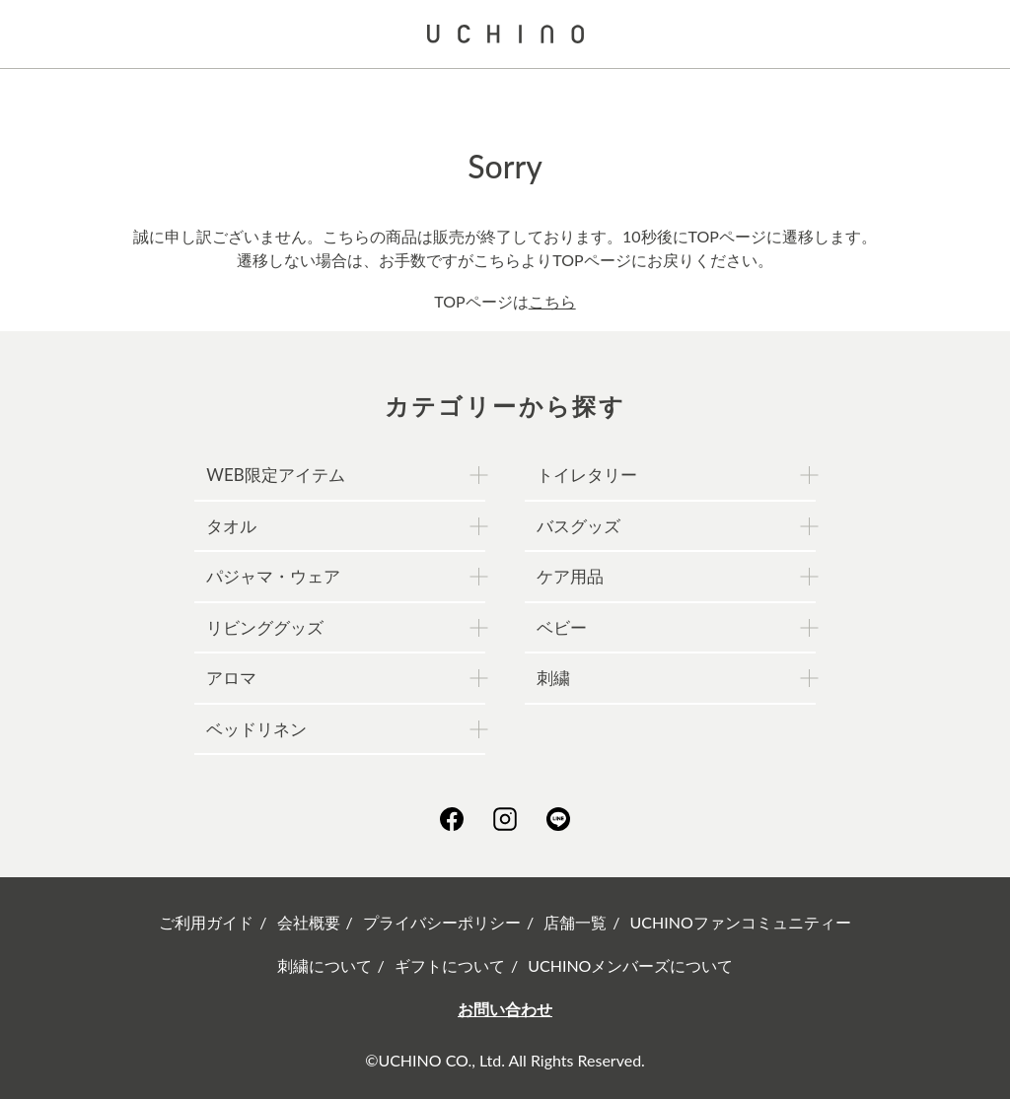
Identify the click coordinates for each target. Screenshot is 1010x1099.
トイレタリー (587, 474)
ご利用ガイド (206, 922)
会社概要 (308, 922)
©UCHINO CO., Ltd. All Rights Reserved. (505, 1060)
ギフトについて (450, 965)
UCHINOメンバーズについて (630, 965)
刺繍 (553, 677)
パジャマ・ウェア (273, 576)
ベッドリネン (256, 729)
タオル (231, 525)
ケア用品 (570, 576)
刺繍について (324, 965)
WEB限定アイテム (275, 474)
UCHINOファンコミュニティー (740, 922)
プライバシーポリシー (442, 922)
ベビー (562, 627)
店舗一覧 (575, 922)
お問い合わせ (505, 1008)
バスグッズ (578, 525)
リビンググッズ (265, 627)
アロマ (231, 677)
